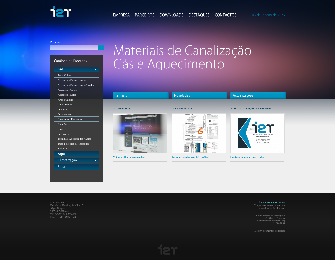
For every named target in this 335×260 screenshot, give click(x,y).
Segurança (63, 133)
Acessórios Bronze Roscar (72, 80)
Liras (61, 128)
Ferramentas (64, 114)
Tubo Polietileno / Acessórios (73, 143)
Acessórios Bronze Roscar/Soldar (76, 84)
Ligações (63, 124)
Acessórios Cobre (67, 89)
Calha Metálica (66, 104)
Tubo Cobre (64, 75)
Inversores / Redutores (70, 119)
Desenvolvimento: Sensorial (269, 230)
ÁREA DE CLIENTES (270, 202)
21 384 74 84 (279, 223)
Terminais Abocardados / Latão (75, 138)
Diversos (62, 109)
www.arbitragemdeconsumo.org (271, 220)
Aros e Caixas (65, 99)
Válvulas (62, 148)
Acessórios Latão (67, 94)
